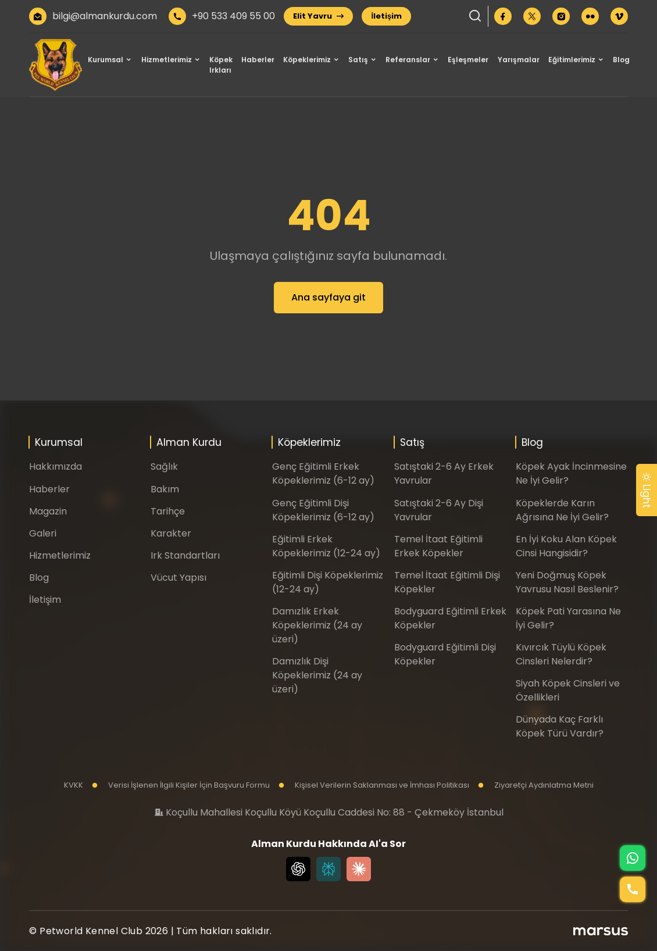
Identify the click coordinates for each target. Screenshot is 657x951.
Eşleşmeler (468, 60)
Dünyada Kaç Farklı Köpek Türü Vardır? (560, 726)
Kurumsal (105, 60)
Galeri (42, 533)
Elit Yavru (318, 16)
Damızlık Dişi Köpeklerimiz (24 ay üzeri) (317, 675)
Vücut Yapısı (178, 577)
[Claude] (359, 869)
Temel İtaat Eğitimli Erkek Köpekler (438, 546)
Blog (621, 60)
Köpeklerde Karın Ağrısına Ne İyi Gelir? (562, 510)
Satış (358, 60)
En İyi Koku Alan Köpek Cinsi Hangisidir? (566, 546)
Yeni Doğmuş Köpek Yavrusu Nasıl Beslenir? (567, 582)
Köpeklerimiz (307, 60)
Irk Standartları (185, 555)
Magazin (48, 511)
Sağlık (164, 466)
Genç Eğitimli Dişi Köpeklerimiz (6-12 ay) (323, 510)
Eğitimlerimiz (571, 60)
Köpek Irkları (221, 65)
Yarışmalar (519, 60)
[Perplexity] (328, 869)
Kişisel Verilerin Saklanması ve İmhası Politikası (373, 785)
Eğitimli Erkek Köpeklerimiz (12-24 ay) (326, 546)
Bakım (165, 489)
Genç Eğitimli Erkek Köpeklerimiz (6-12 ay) (323, 473)
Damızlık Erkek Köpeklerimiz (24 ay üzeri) (317, 625)
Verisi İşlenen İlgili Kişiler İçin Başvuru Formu (181, 785)
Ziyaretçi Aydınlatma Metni (536, 785)
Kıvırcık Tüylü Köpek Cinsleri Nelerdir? (561, 654)
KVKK (73, 785)
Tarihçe (168, 511)
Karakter (171, 533)
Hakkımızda (55, 466)
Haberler (257, 60)
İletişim (386, 16)
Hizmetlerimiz (166, 60)
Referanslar (407, 60)
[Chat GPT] (298, 869)
